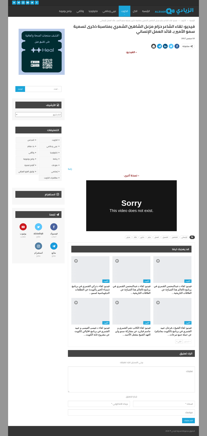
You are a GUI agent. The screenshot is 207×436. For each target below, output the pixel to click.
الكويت (124, 11)
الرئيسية (146, 11)
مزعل (128, 237)
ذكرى (142, 237)
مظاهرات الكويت (51, 178)
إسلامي (54, 171)
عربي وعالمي (109, 11)
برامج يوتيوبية (28, 159)
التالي (178, 341)
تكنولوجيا (93, 11)
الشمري (165, 237)
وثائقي (80, 11)
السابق (187, 341)
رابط (70, 169)
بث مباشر (30, 146)
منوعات (55, 165)
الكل (135, 11)
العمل (157, 237)
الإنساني (184, 237)
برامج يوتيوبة (65, 11)
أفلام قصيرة (29, 165)
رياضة (55, 159)
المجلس (30, 140)
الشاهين (175, 237)
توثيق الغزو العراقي (26, 171)
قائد (135, 237)
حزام (149, 237)
